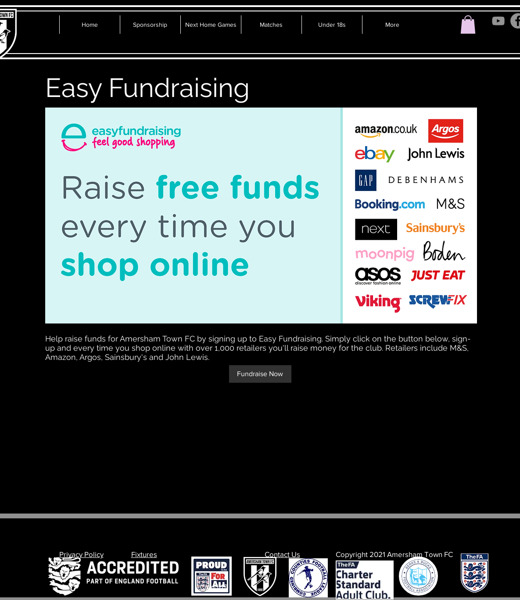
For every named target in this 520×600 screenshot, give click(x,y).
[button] (468, 24)
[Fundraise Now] (260, 374)
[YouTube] (498, 21)
